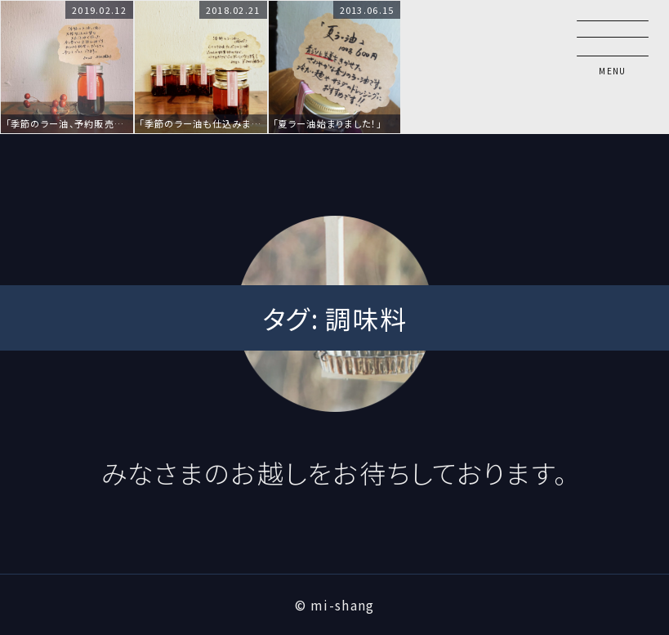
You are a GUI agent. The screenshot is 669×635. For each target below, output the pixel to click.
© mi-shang (335, 605)
